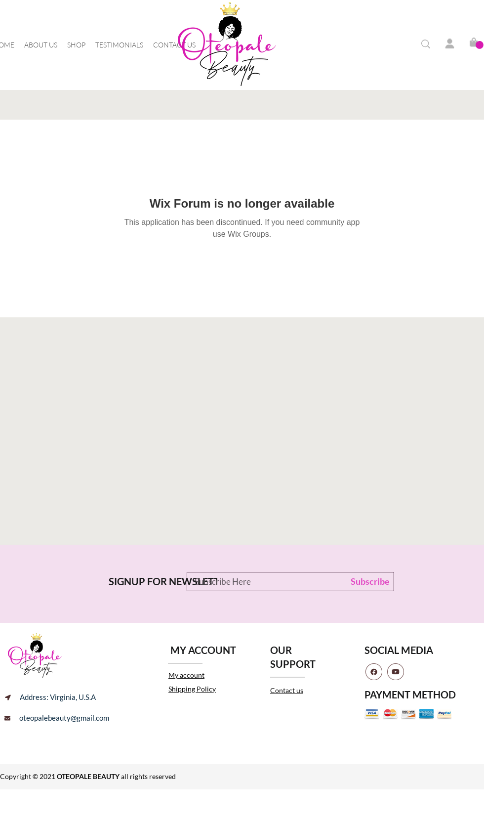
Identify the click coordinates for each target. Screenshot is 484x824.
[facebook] (373, 671)
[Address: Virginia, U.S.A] (50, 697)
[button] (480, 45)
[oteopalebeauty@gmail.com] (57, 718)
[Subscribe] (368, 582)
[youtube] (395, 671)
